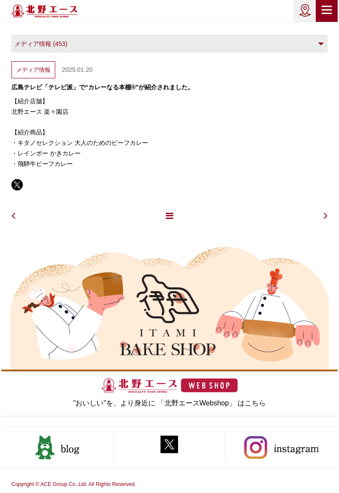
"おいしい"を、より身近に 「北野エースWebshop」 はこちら (169, 403)
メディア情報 (33, 70)
